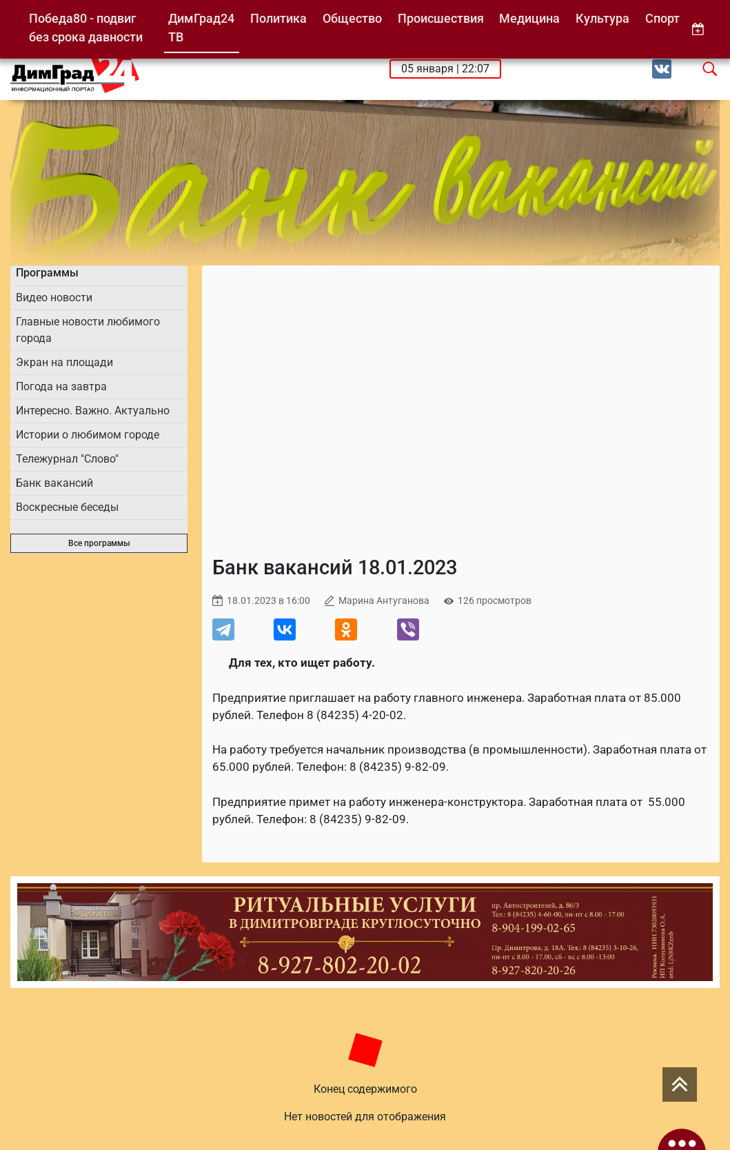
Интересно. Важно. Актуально (93, 410)
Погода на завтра (61, 386)
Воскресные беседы (67, 507)
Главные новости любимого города (88, 330)
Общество (352, 18)
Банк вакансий (54, 483)
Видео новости (54, 297)
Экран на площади (64, 362)
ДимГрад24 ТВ (201, 28)
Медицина (529, 18)
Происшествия (441, 18)
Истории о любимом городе (87, 434)
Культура (602, 18)
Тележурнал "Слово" (67, 458)
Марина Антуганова (383, 601)
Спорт (662, 18)
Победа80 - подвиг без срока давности (86, 28)
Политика (278, 18)
